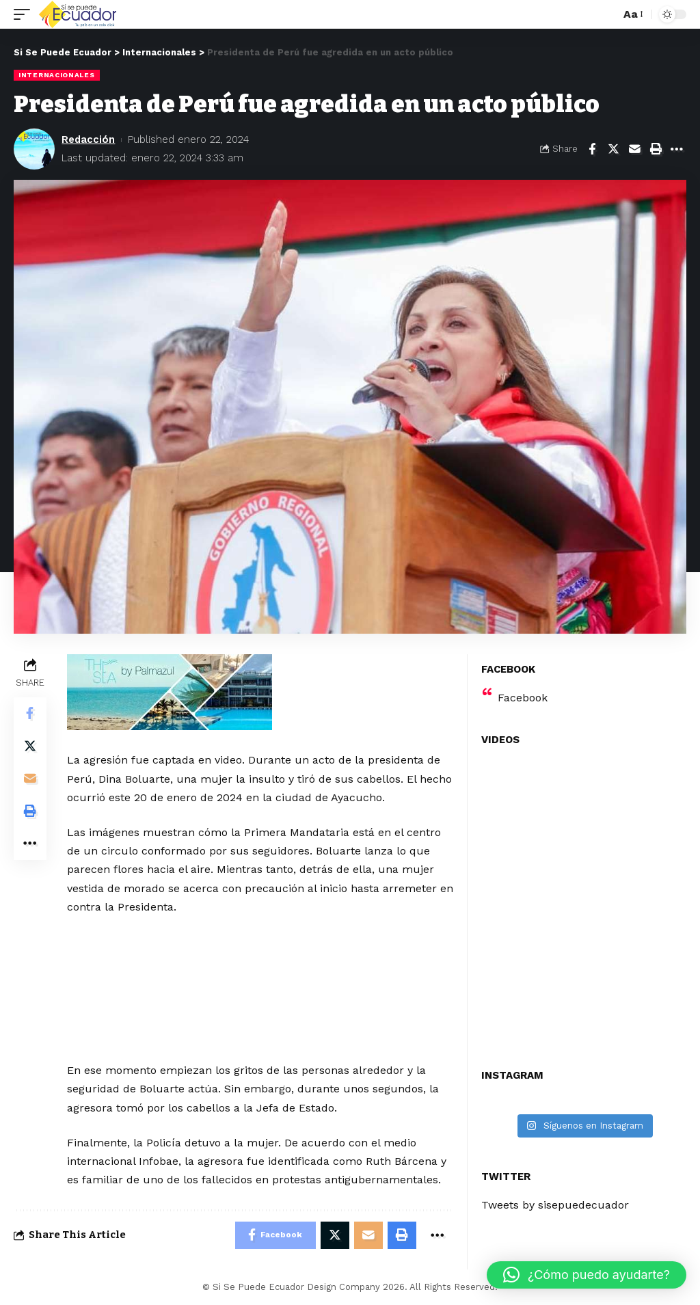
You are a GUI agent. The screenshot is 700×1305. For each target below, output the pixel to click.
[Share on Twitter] (613, 149)
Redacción (89, 139)
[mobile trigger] (25, 14)
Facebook (523, 697)
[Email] (634, 149)
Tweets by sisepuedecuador (555, 1204)
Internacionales (56, 75)
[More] (676, 149)
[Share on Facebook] (592, 149)
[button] (586, 1275)
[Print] (655, 149)
